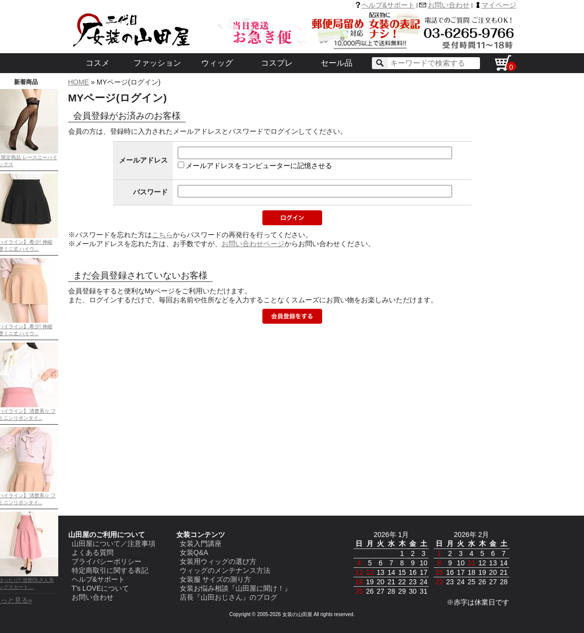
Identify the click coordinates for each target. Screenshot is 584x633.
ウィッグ (217, 63)
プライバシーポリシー (106, 561)
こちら (162, 235)
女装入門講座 (201, 543)
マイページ (498, 5)
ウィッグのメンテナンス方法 (225, 570)
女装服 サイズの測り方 (215, 579)
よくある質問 (93, 552)
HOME (78, 82)
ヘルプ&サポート (388, 5)
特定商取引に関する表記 (110, 570)
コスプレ (277, 63)
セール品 (336, 63)
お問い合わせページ (253, 244)
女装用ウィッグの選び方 (218, 561)
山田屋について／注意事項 (113, 543)
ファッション (157, 63)
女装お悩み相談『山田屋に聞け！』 (235, 588)
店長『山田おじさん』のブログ (228, 597)
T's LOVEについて (100, 588)
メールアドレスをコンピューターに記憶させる (259, 166)
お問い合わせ (448, 5)
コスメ (98, 63)
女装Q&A (194, 552)
